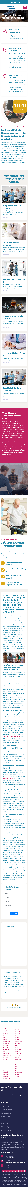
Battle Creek (6, 1034)
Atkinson (5, 1032)
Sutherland (18, 1061)
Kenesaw (17, 1028)
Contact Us (4, 1120)
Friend (5, 1059)
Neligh (17, 1038)
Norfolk (17, 1039)
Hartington (6, 1071)
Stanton (17, 1057)
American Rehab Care (11, 1089)
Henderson (6, 1078)
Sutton (17, 1063)
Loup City (18, 1034)
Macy (16, 1036)
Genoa (5, 1063)
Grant (5, 1069)
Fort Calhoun (7, 1055)
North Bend (18, 1041)
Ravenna (17, 1051)
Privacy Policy (5, 1127)
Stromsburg (18, 1059)
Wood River (18, 1073)
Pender (17, 1047)
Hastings (5, 1074)
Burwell (5, 1045)
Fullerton (5, 1061)
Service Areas (5, 1123)
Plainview (18, 1049)
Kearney (17, 1026)
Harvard (5, 1073)
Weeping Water (19, 1069)
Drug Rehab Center (6, 1106)
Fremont (5, 1057)
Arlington (6, 1030)
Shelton (17, 1055)
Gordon (5, 1065)
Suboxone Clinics (6, 1116)
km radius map (14, 946)
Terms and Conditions (7, 1130)
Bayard (5, 1036)
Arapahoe (6, 1028)
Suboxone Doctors (6, 1109)
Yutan (17, 1076)
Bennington (6, 1041)
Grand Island (6, 1067)
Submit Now (14, 913)
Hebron (5, 1076)
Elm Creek (6, 1053)
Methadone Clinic (6, 1113)
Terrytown (18, 1065)
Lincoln (17, 1030)
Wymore (17, 1074)
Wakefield (18, 1067)
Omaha (17, 1045)
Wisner (17, 1071)
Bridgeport (6, 1043)
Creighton (6, 1049)
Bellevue (5, 1038)
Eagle (4, 1051)
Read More (6, 217)
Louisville (18, 1032)
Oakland (17, 1043)
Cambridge (6, 1047)
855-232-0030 (14, 2)
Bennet (5, 1039)
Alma (4, 1026)
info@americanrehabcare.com (15, 1162)
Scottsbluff (18, 1053)
